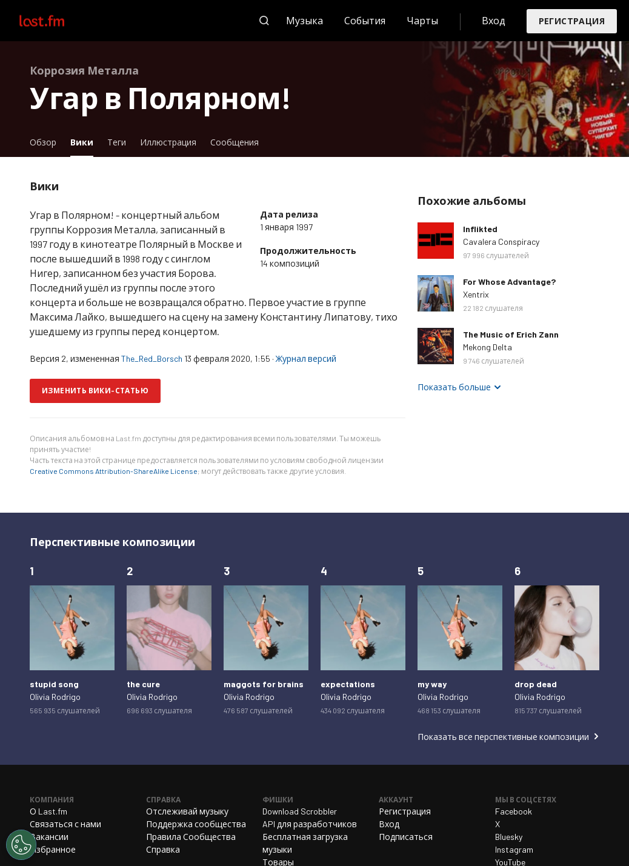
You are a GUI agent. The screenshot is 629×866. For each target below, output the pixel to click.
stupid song (54, 684)
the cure (143, 684)
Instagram (514, 849)
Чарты (422, 20)
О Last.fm (48, 811)
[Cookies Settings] (21, 845)
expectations (348, 684)
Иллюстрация (168, 142)
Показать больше (454, 387)
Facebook (513, 811)
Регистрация (572, 21)
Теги (116, 142)
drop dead (535, 684)
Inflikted (480, 229)
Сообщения (234, 142)
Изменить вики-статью (95, 390)
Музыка (304, 20)
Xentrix (476, 294)
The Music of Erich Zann (511, 334)
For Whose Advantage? (509, 281)
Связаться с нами (65, 824)
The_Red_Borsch (151, 358)
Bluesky (508, 836)
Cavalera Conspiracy (501, 241)
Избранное (53, 849)
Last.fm (55, 20)
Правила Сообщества (191, 836)
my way (432, 684)
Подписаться (406, 836)
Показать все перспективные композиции (503, 736)
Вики (84, 141)
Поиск (264, 20)
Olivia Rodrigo (55, 696)
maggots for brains (264, 684)
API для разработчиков (309, 824)
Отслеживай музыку (187, 811)
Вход (493, 20)
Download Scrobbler (299, 811)
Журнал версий (306, 358)
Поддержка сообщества (196, 824)
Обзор (43, 142)
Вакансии (49, 836)
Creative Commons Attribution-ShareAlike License (114, 471)
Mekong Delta (487, 347)
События (364, 20)
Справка (163, 849)
